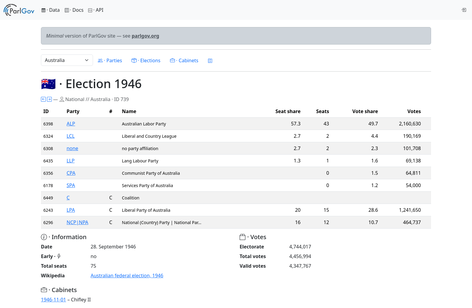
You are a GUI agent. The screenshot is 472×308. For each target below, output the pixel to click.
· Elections (146, 60)
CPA (71, 173)
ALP (71, 123)
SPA (71, 185)
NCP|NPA (77, 222)
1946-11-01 (53, 299)
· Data (51, 10)
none (72, 148)
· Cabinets (184, 60)
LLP (70, 160)
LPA (71, 210)
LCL (71, 136)
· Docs (74, 10)
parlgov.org (145, 35)
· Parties (110, 60)
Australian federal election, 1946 (127, 275)
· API (95, 10)
